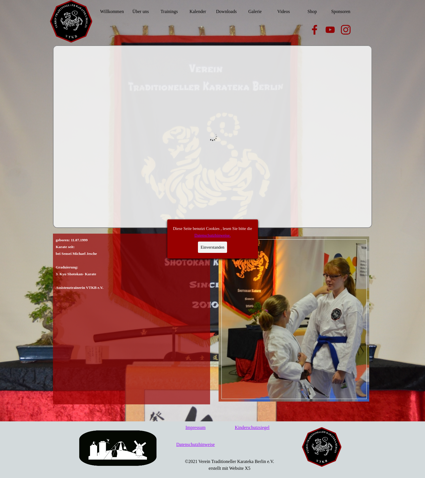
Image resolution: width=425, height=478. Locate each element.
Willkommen (112, 11)
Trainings (169, 11)
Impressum (195, 427)
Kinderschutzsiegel (252, 427)
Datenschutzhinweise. (211, 98)
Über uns (140, 11)
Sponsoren (341, 11)
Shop (312, 11)
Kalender (197, 11)
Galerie (255, 11)
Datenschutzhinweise (195, 444)
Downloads (226, 11)
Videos (283, 11)
